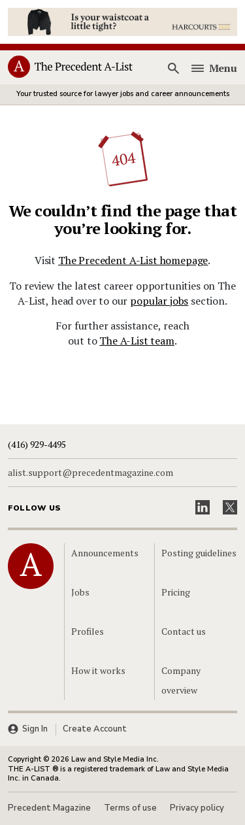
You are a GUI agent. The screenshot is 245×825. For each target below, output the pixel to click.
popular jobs (159, 301)
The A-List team (136, 340)
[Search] (174, 68)
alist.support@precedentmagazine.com (90, 473)
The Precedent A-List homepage (133, 260)
